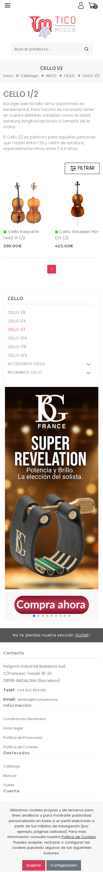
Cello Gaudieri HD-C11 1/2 (77, 235)
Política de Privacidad (22, 737)
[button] (34, 616)
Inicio (8, 75)
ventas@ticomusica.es (37, 699)
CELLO (69, 75)
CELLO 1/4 (17, 321)
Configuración (64, 865)
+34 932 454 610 (31, 690)
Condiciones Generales (24, 718)
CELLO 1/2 (91, 75)
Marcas (10, 775)
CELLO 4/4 (17, 355)
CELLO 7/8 (17, 346)
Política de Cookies (20, 747)
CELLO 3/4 (17, 338)
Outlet (82, 635)
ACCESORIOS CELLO (51, 364)
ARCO (51, 75)
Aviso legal (13, 728)
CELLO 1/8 (17, 312)
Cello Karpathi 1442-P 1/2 (21, 235)
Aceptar (33, 865)
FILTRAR (82, 168)
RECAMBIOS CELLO (51, 373)
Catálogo (29, 75)
